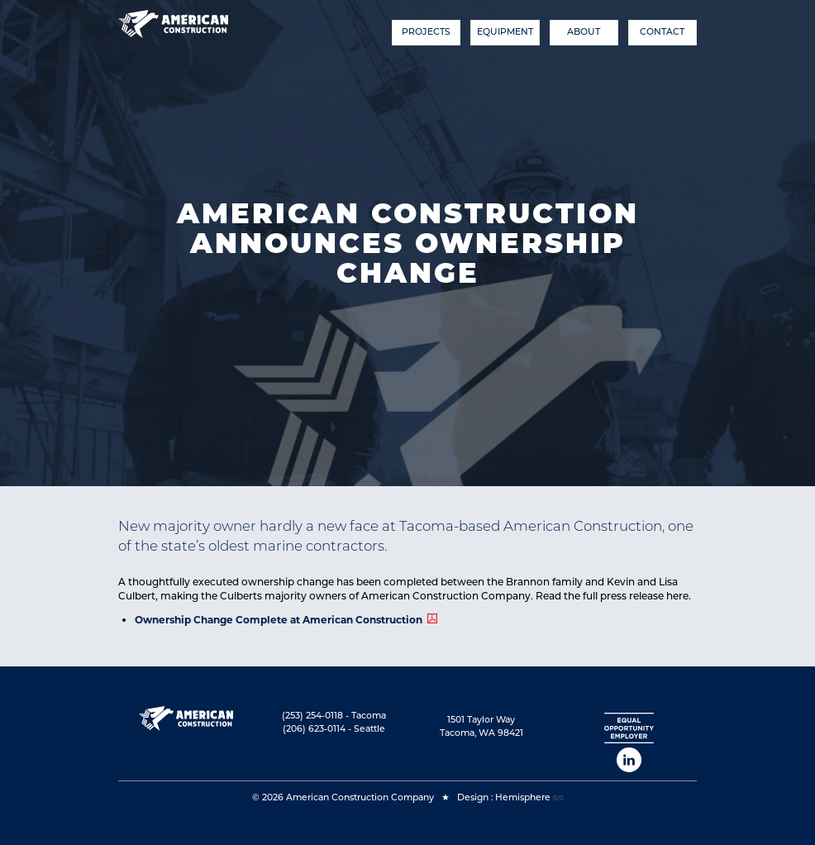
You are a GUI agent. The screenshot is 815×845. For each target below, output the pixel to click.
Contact (662, 31)
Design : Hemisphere (503, 797)
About (583, 31)
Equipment (505, 31)
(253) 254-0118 (312, 715)
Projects (426, 31)
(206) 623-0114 (314, 728)
